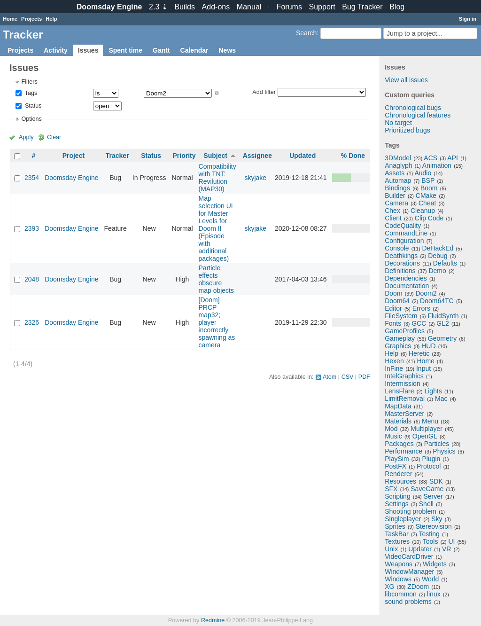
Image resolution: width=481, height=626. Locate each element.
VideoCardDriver (409, 556)
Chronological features (417, 115)
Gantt (161, 50)
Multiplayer (426, 428)
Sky (436, 519)
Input (423, 368)
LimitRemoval (405, 398)
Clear (54, 137)
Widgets (435, 564)
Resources (400, 481)
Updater (420, 549)
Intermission (402, 383)
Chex (392, 210)
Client (393, 218)
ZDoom (418, 586)
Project (73, 155)
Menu (430, 421)
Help (51, 19)
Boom (429, 188)
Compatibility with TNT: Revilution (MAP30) (217, 178)
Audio (422, 173)
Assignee (257, 155)
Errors (421, 308)
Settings (397, 504)
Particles (437, 443)
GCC (418, 323)
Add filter (264, 91)
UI (451, 541)
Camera (396, 203)
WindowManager (409, 571)
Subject (215, 155)
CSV (347, 377)
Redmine (213, 620)
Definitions (400, 270)
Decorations (402, 263)
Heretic (419, 353)
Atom (329, 377)
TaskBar (397, 534)
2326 (31, 322)
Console (397, 248)
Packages (399, 443)
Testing (429, 534)
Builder (395, 195)
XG (389, 586)
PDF (364, 377)
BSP (427, 180)
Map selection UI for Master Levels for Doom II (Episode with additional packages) (216, 228)
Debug (437, 255)
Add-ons (216, 7)
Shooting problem (410, 511)
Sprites (395, 526)
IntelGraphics (404, 376)
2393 (31, 228)
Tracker (117, 155)
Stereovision (434, 526)
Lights (433, 391)
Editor (393, 308)
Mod (391, 428)
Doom (393, 293)
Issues (88, 50)
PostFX (395, 466)
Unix (391, 549)
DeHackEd (437, 248)
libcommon (401, 594)
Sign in (467, 19)
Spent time (125, 50)
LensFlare (399, 391)
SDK (436, 481)
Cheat (427, 203)
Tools (430, 541)
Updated (302, 155)
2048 (31, 279)
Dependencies (406, 278)
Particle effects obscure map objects (216, 279)
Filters (29, 81)
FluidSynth (442, 316)
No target (398, 122)
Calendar (194, 50)
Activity (56, 50)
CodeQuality (403, 225)
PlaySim (397, 458)
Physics (444, 451)
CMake (426, 195)
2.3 (158, 7)
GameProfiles (405, 331)
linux (434, 594)
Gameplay (400, 338)
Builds (184, 7)
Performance (403, 451)
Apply (26, 137)
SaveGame (427, 489)
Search (306, 33)
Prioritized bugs (407, 130)
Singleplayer (403, 519)
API (452, 158)
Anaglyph (398, 165)
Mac (441, 398)
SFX (391, 489)
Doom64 (397, 301)
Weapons (398, 564)
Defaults (445, 263)
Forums (289, 7)
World (430, 579)
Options (31, 119)
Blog (396, 7)
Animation (436, 165)
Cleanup (423, 210)
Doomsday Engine (71, 177)
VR (446, 549)
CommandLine (406, 233)
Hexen (394, 361)
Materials (398, 421)
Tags (30, 93)
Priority (183, 155)
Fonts (393, 323)
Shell (426, 504)
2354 (31, 177)
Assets (394, 173)
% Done (353, 155)
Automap (398, 180)
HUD (428, 346)
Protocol (429, 466)
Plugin (431, 458)
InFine (394, 368)
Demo (437, 270)
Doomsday (109, 7)
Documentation (407, 286)
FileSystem (401, 316)
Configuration (404, 240)
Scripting (397, 496)
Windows (398, 579)
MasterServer (404, 413)
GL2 (442, 323)
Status (32, 105)
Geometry (442, 338)
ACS (430, 158)
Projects (31, 19)
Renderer (398, 473)
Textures (397, 541)
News (227, 50)
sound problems (408, 601)
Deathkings (401, 255)
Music (393, 436)
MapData (398, 406)
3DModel (398, 158)
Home (10, 19)
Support (322, 7)
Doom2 (425, 293)
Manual (249, 7)
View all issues (406, 80)
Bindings (397, 188)
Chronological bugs (413, 107)
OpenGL (424, 436)
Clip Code (429, 218)
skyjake (255, 177)
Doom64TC (437, 301)
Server (433, 496)
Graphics (398, 346)
